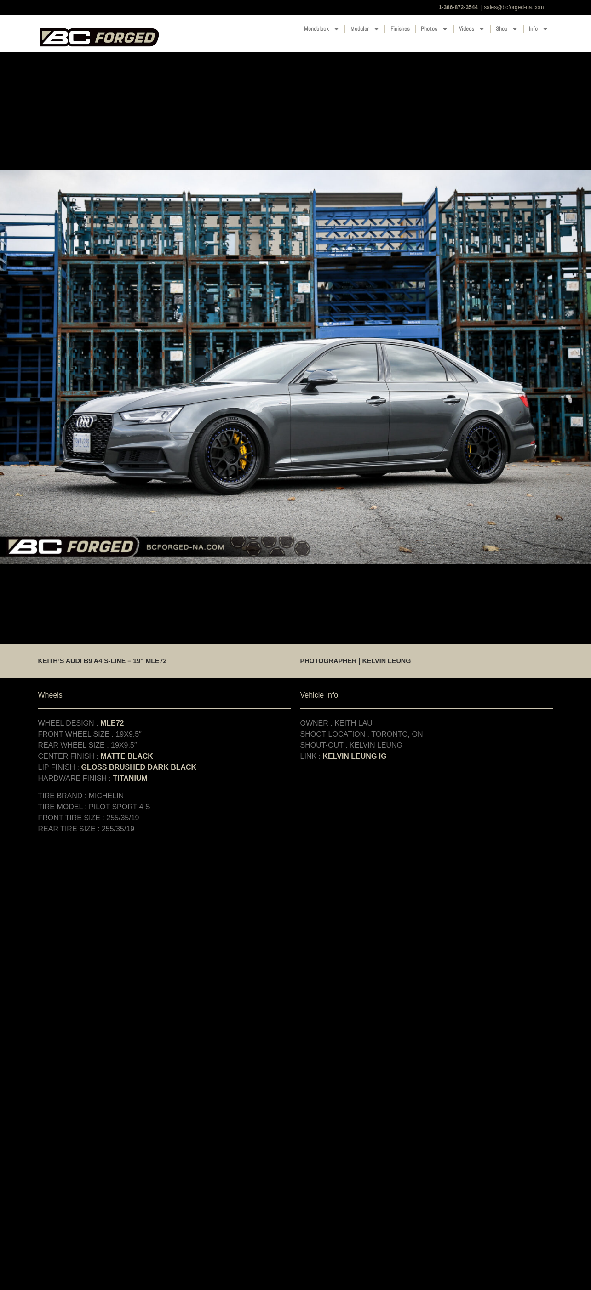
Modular (364, 29)
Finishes (400, 29)
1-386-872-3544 (458, 7)
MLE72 (112, 723)
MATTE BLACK (127, 756)
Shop (507, 29)
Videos (472, 29)
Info (538, 29)
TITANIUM (130, 778)
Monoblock (321, 29)
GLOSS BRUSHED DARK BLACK (138, 767)
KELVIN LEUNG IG (354, 756)
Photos (434, 29)
